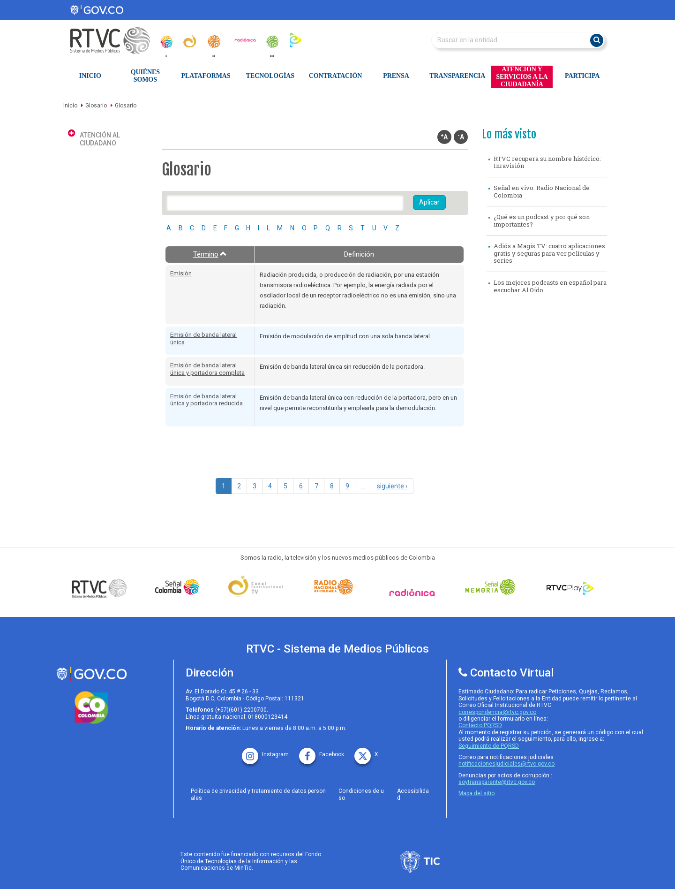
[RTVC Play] (570, 587)
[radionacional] (213, 41)
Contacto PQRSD (480, 725)
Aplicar (429, 202)
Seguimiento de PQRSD (488, 746)
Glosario (96, 105)
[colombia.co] (91, 708)
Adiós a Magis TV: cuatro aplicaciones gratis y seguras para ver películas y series (549, 253)
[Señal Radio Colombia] (336, 587)
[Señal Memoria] (492, 587)
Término (210, 254)
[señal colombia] (179, 587)
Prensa (396, 75)
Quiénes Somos (145, 75)
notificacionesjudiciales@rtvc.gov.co (506, 763)
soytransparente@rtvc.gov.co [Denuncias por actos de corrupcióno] (496, 782)
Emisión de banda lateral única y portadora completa (207, 369)
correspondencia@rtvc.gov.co (497, 712)
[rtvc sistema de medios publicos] (91, 674)
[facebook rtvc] (321, 751)
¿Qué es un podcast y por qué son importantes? (542, 220)
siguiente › (392, 486)
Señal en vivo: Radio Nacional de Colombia (542, 191)
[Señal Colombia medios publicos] (102, 587)
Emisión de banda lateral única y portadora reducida (206, 400)
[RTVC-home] (114, 40)
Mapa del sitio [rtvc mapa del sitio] (476, 793)
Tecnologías (270, 75)
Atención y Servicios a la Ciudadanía (522, 77)
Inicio (90, 75)
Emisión (181, 273)
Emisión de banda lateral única (203, 338)
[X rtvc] (366, 751)
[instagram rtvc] (265, 751)
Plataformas (206, 75)
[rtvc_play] (295, 39)
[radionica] (245, 40)
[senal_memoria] (271, 42)
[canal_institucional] (189, 41)
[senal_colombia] (165, 42)
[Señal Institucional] (258, 587)
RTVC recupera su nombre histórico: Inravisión (547, 162)
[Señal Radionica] (414, 592)
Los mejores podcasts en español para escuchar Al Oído (550, 286)
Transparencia (457, 75)
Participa (582, 75)
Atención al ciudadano (100, 139)
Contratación (335, 75)
